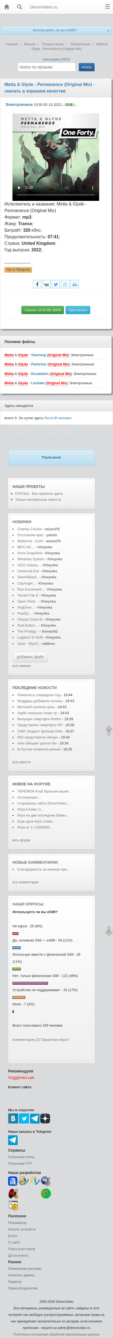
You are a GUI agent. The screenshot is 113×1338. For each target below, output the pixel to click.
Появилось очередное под (38, 695)
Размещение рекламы (25, 1269)
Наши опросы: (28, 904)
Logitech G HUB (30, 637)
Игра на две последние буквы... (43, 815)
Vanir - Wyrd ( (28, 644)
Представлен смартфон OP (39, 725)
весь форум (21, 840)
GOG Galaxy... (28, 565)
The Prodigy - (28, 631)
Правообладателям (22, 1288)
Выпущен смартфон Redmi (39, 719)
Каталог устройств (22, 1229)
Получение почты (21, 1157)
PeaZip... (24, 613)
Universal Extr (28, 571)
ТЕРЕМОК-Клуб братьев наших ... (45, 791)
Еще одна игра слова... (36, 821)
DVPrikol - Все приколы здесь (39, 493)
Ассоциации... (28, 797)
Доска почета (18, 1255)
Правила (14, 1282)
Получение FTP (20, 1164)
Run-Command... (30, 589)
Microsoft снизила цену (36, 707)
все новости (21, 762)
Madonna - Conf (30, 541)
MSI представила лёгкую (38, 737)
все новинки (21, 666)
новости (47, 688)
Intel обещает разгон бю (36, 743)
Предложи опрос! (55, 1040)
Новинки (21, 522)
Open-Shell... (27, 601)
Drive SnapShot (29, 553)
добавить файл (30, 657)
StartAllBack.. (27, 577)
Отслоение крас (30, 535)
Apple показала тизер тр (37, 713)
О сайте (14, 1242)
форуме (42, 784)
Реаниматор (17, 1223)
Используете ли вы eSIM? (55, 30)
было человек (58, 418)
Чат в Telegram (18, 270)
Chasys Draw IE (30, 619)
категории (51, 59)
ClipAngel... (26, 583)
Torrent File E (27, 595)
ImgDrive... (25, 607)
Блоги (12, 1236)
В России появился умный (38, 749)
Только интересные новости (38, 499)
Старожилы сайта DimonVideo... (43, 803)
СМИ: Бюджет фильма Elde (39, 731)
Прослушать (78, 310)
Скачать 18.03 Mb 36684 (42, 310)
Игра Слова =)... (30, 809)
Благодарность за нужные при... (43, 869)
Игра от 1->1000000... (34, 827)
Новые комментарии (35, 862)
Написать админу (21, 1275)
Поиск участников (21, 1249)
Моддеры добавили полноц (39, 701)
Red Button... (27, 625)
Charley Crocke (29, 529)
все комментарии (25, 882)
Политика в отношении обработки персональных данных (56, 1334)
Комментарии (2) (26, 1040)
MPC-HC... (25, 547)
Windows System (30, 559)
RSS (66, 59)
